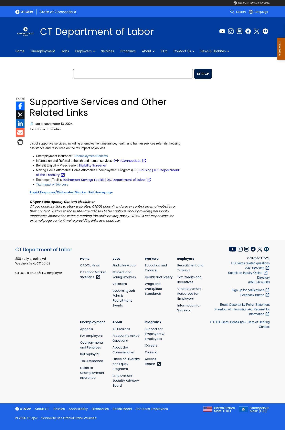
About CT (42, 409)
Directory (263, 277)
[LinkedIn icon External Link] (20, 123)
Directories (100, 409)
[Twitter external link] (256, 31)
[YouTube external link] (233, 248)
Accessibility (78, 409)
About (146, 51)
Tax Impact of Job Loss (52, 184)
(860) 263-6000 (259, 282)
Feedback (255, 295)
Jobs (65, 51)
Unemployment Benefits (91, 156)
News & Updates (213, 51)
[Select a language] (258, 11)
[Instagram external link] (231, 31)
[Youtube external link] (222, 31)
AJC (257, 268)
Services (107, 51)
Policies (59, 409)
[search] (238, 11)
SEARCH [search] (203, 73)
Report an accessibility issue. (252, 2)
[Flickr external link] (265, 31)
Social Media (122, 409)
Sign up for (250, 290)
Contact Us (182, 51)
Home (20, 51)
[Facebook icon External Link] (20, 106)
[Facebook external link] (248, 31)
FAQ (164, 51)
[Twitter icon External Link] (20, 114)
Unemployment (43, 51)
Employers (83, 51)
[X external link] (260, 248)
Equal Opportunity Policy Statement (245, 304)
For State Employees (152, 409)
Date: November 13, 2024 (54, 124)
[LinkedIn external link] (239, 31)
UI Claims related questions (250, 263)
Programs (128, 51)
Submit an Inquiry (248, 272)
